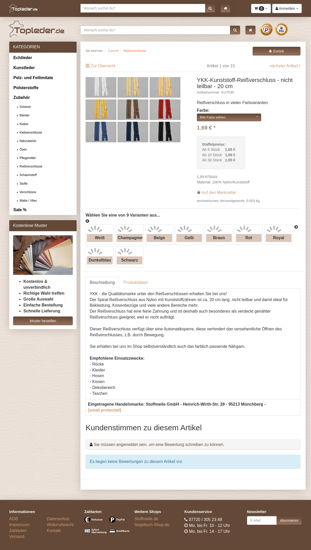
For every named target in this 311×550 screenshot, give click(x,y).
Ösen (23, 149)
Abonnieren (289, 520)
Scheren (25, 107)
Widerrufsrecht (60, 525)
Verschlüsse (28, 192)
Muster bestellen (43, 321)
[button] (210, 8)
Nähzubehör (28, 141)
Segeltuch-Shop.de (151, 525)
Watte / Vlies (28, 200)
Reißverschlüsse (31, 166)
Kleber (24, 124)
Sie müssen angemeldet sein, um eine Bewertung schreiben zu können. (159, 444)
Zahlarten (18, 530)
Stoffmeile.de (146, 519)
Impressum (19, 525)
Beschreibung (102, 282)
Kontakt (54, 530)
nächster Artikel (284, 66)
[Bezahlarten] (105, 527)
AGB (13, 519)
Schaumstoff (28, 175)
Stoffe (24, 183)
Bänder (25, 115)
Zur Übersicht (102, 66)
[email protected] (104, 410)
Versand (16, 536)
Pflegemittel (28, 158)
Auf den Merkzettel (219, 192)
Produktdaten (136, 282)
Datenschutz (58, 519)
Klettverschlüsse (31, 132)
